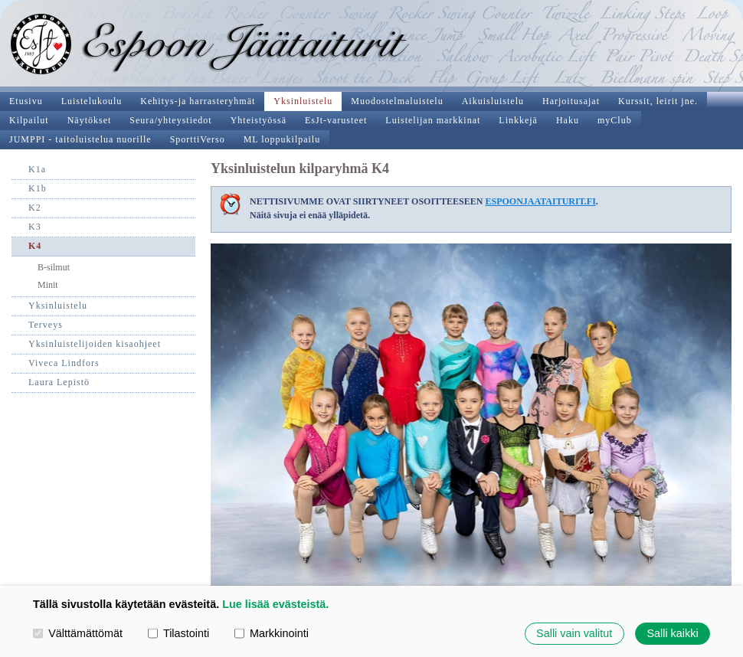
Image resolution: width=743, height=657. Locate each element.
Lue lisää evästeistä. (275, 604)
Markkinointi (271, 633)
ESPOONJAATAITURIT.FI (540, 201)
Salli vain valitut (574, 633)
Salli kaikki (672, 633)
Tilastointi (178, 633)
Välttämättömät (78, 633)
